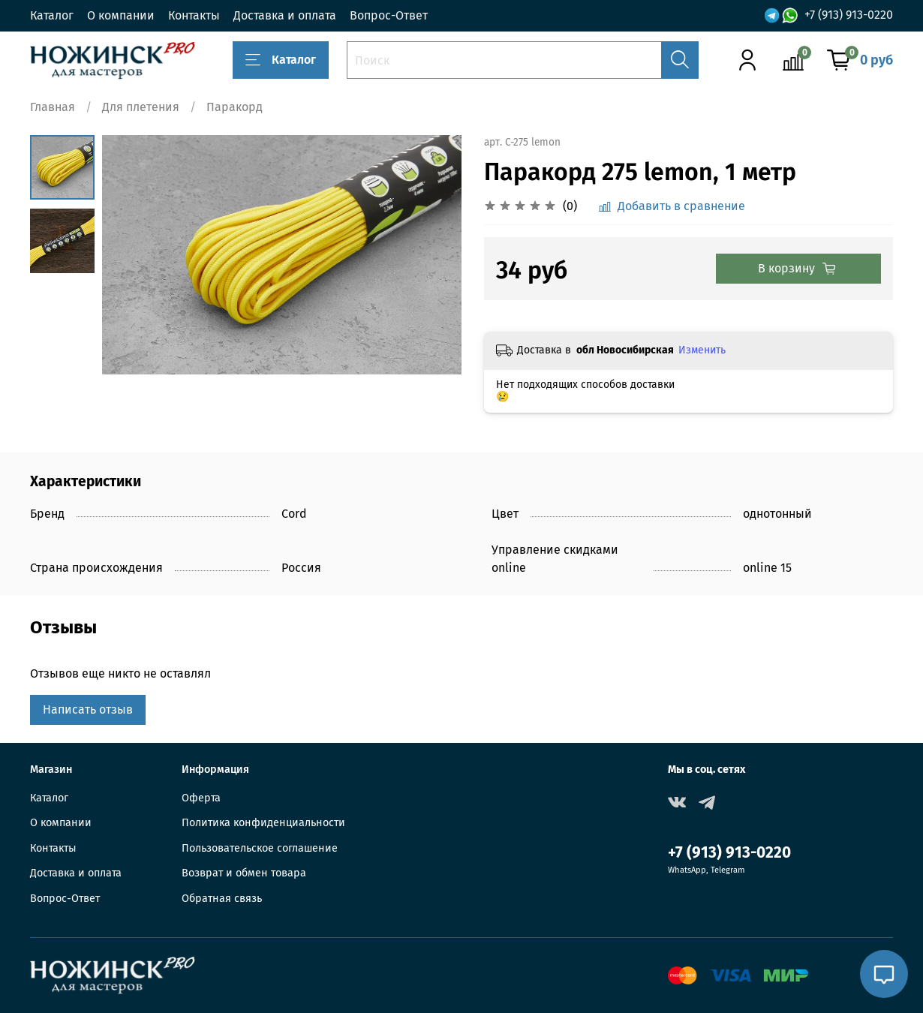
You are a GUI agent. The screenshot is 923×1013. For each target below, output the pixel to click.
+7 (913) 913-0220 (848, 15)
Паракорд (234, 107)
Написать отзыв (88, 709)
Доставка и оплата (284, 15)
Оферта (201, 798)
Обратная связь (222, 898)
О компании (121, 15)
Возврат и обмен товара (244, 873)
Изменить (702, 350)
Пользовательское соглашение (260, 848)
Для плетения (140, 107)
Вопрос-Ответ (389, 15)
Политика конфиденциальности (263, 822)
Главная (52, 107)
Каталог (52, 15)
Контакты (194, 15)
